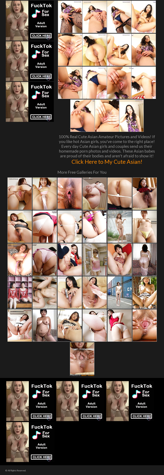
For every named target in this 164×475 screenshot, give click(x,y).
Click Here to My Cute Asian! (106, 161)
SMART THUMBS (87, 375)
